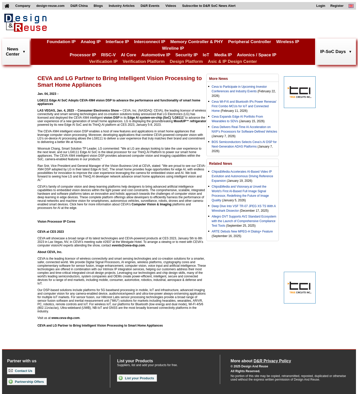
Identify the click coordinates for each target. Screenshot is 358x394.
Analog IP (91, 41)
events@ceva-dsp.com (128, 245)
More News (218, 79)
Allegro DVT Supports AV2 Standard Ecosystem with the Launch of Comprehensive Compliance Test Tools (244, 221)
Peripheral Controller (249, 41)
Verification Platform (144, 61)
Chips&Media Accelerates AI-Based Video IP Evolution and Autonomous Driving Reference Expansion (242, 176)
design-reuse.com (50, 6)
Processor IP (83, 54)
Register (337, 6)
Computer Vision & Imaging (151, 204)
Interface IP (117, 41)
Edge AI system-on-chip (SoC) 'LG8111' (155, 117)
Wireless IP (287, 41)
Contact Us (20, 371)
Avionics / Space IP (256, 54)
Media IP (223, 54)
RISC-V (108, 54)
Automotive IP (155, 54)
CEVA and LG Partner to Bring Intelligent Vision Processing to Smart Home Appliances (100, 325)
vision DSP (112, 117)
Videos (170, 6)
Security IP (186, 54)
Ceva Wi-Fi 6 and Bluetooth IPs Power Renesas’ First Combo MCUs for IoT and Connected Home (244, 106)
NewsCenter (13, 52)
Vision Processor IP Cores (56, 221)
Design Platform (186, 61)
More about (261, 361)
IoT (206, 54)
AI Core (128, 54)
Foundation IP (61, 41)
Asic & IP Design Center (232, 61)
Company (22, 6)
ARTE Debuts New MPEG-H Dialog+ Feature (242, 231)
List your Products (136, 378)
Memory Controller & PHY (196, 41)
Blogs (98, 6)
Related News (220, 164)
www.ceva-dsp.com (66, 318)
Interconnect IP (149, 41)
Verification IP (103, 61)
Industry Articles (122, 6)
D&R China (79, 6)
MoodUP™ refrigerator (190, 121)
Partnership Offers (26, 382)
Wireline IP (173, 48)
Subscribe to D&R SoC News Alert (208, 6)
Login (320, 6)
